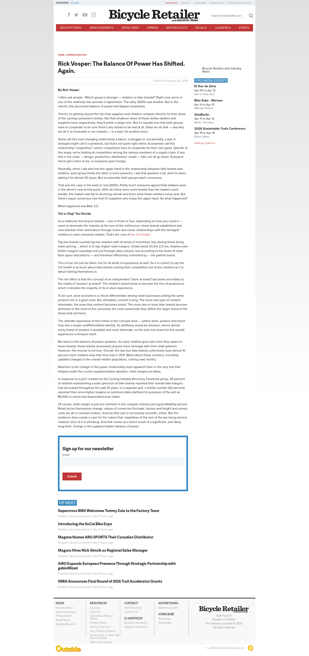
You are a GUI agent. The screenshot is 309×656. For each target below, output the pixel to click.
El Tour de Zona (205, 86)
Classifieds (223, 27)
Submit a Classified (135, 627)
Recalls (201, 27)
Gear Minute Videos (239, 3)
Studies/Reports (65, 624)
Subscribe (200, 3)
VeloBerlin (201, 115)
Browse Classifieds (135, 622)
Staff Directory (133, 607)
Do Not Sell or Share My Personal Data (104, 636)
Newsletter (216, 3)
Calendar (95, 611)
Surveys (95, 607)
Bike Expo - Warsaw (208, 100)
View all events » (205, 143)
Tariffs (75, 3)
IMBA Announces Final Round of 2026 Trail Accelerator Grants (110, 581)
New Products (176, 27)
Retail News (130, 27)
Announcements (102, 27)
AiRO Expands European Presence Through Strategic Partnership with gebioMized (117, 566)
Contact (185, 3)
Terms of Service (100, 626)
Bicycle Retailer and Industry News (221, 70)
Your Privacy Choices (103, 631)
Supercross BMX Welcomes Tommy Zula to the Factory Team (108, 510)
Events (244, 27)
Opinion (152, 27)
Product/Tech (64, 616)
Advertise (171, 3)
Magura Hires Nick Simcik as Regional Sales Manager (103, 550)
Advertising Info (168, 607)
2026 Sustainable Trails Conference (220, 129)
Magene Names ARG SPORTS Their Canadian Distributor (105, 537)
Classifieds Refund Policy (101, 617)
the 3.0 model (140, 235)
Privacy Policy (98, 622)
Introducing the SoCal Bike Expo (85, 523)
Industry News (70, 27)
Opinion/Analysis (76, 55)
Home (61, 55)
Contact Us (131, 611)
